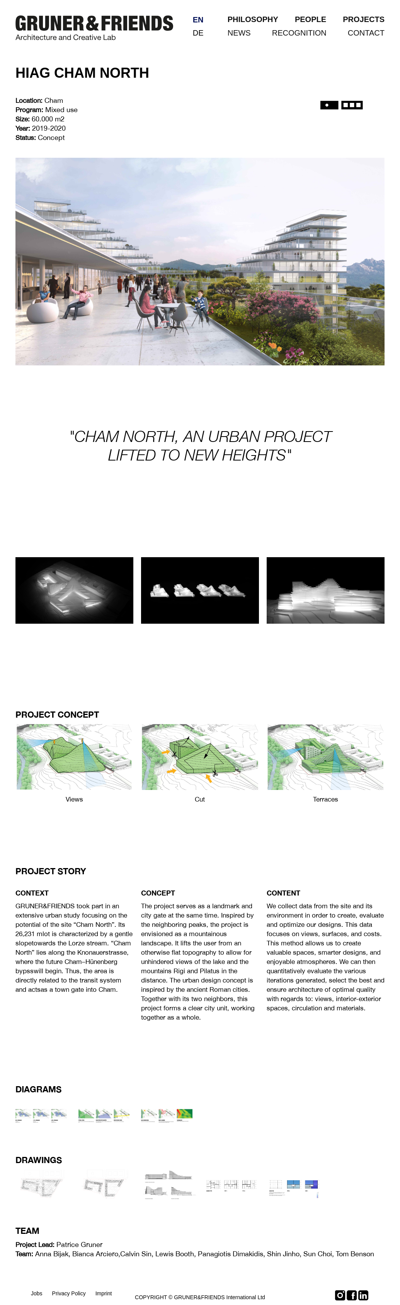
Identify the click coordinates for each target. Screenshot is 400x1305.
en (198, 19)
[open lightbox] (74, 757)
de (198, 33)
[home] (94, 24)
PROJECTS (364, 19)
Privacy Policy (69, 1293)
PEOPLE (310, 19)
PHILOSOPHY (253, 19)
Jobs (37, 1293)
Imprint (103, 1293)
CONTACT (366, 33)
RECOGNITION (299, 33)
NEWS (239, 33)
